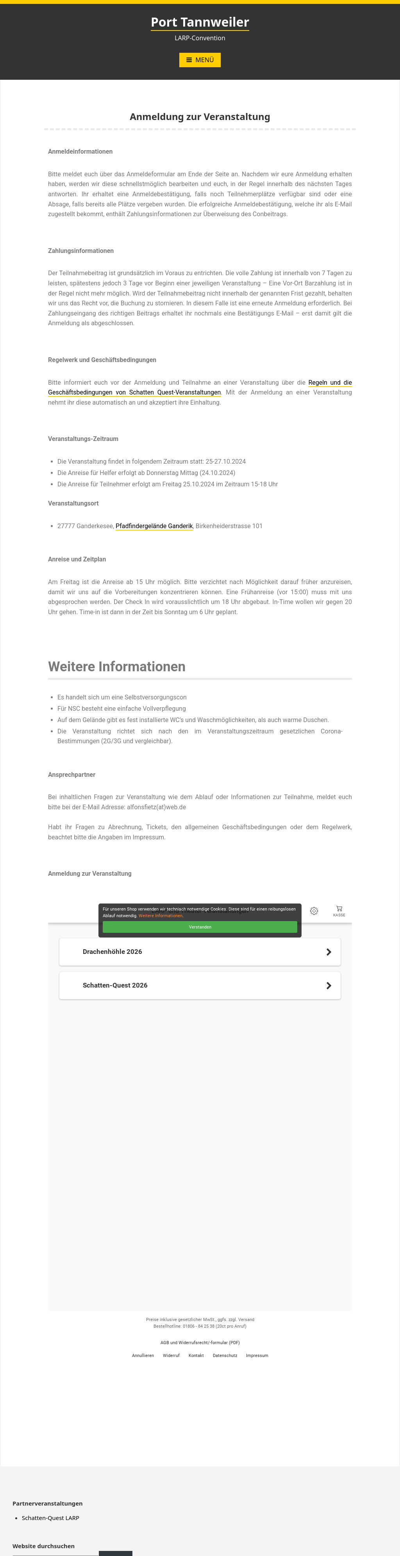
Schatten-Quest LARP (50, 1518)
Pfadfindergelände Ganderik (154, 526)
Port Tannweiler (200, 21)
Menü (200, 60)
